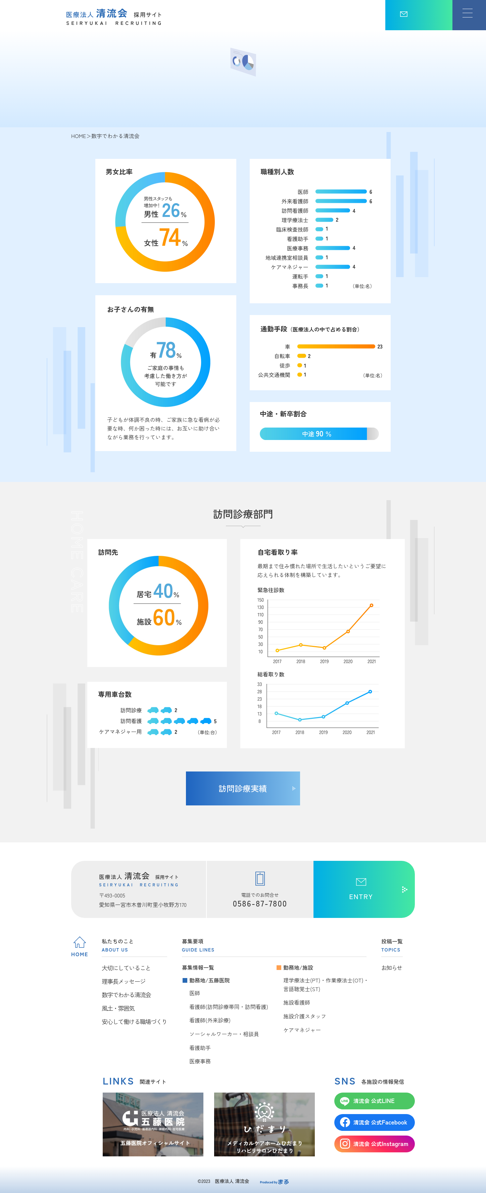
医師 (194, 993)
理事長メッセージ (123, 981)
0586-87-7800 (260, 903)
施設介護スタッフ (304, 1016)
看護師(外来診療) (210, 1020)
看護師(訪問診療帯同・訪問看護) (228, 1007)
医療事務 (200, 1061)
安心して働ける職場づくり (134, 1021)
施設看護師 (296, 1002)
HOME (78, 136)
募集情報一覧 (198, 967)
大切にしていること (126, 967)
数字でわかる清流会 (126, 994)
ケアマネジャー (302, 1030)
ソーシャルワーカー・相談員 (224, 1034)
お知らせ (391, 967)
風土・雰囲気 (118, 1008)
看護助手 (200, 1048)
